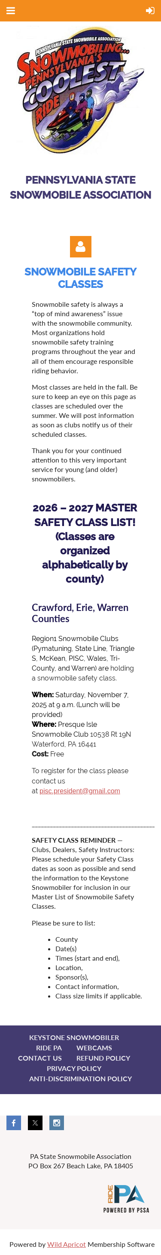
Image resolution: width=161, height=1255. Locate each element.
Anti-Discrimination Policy (80, 1078)
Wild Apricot (66, 1244)
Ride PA (49, 1047)
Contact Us (40, 1058)
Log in (80, 246)
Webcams (94, 1047)
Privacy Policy (74, 1068)
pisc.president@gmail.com (79, 791)
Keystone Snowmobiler (74, 1037)
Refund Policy (103, 1058)
